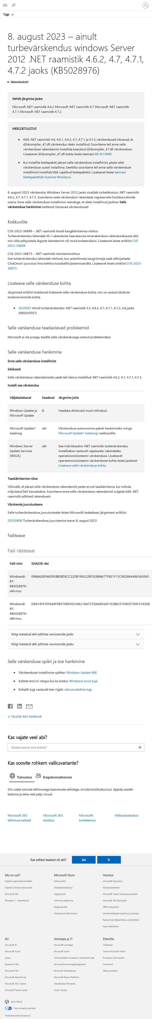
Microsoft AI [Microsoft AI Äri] (11, 944)
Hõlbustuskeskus (126, 815)
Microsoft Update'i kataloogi (78, 433)
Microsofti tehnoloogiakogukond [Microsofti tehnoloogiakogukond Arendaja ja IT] (70, 964)
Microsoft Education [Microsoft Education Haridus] (112, 881)
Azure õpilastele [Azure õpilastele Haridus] (111, 926)
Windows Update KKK (81, 672)
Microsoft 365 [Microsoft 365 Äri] (11, 970)
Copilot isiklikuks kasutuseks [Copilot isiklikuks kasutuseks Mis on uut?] (19, 887)
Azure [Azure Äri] (8, 957)
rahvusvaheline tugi (78, 689)
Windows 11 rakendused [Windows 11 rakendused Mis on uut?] (17, 900)
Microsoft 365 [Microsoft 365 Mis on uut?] (11, 893)
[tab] (22, 777)
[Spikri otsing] (14, 5)
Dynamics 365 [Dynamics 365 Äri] (12, 964)
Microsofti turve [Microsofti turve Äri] (12, 951)
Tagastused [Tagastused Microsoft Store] (59, 893)
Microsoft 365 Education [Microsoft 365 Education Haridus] (115, 900)
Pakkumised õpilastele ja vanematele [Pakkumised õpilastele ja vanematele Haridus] (121, 919)
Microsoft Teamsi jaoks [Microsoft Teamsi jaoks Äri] (16, 990)
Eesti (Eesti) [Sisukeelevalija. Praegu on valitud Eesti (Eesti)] (16, 1001)
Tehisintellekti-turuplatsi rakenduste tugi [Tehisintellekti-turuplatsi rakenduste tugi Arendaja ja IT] (74, 957)
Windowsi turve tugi (83, 681)
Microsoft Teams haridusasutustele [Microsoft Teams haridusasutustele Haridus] (120, 893)
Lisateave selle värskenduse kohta (82, 465)
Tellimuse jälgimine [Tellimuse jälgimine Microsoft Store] (63, 900)
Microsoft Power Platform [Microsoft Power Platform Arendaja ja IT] (66, 977)
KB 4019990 (103, 154)
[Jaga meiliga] (27, 705)
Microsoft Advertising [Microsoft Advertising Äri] (15, 977)
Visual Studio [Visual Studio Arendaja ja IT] (60, 990)
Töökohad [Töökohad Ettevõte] (107, 944)
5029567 (25, 308)
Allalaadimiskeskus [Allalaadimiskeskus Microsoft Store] (63, 887)
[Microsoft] (76, 3)
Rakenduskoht (19, 82)
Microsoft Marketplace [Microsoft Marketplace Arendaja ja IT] (65, 970)
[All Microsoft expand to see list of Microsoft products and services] (5, 5)
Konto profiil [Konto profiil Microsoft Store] (60, 881)
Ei (109, 860)
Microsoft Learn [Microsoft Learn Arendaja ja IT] (61, 951)
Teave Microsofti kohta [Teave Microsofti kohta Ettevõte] (114, 951)
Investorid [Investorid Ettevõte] (108, 964)
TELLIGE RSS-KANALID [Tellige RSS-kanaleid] (26, 716)
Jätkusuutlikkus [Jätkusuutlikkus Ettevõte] (110, 970)
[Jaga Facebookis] (10, 705)
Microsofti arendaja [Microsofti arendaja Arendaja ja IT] (63, 944)
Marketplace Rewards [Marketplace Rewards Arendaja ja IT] (64, 983)
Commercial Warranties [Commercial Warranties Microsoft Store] (65, 913)
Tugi (6, 14)
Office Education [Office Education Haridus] (111, 906)
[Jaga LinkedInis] (17, 705)
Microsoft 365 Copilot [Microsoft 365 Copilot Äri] (15, 983)
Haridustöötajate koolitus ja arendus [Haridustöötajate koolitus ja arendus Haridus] (121, 913)
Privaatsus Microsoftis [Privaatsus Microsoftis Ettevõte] (114, 957)
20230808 (15, 520)
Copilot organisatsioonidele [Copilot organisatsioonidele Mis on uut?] (18, 881)
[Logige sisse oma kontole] (145, 5)
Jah (84, 860)
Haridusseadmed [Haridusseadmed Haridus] (111, 887)
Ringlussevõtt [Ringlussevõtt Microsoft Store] (60, 906)
